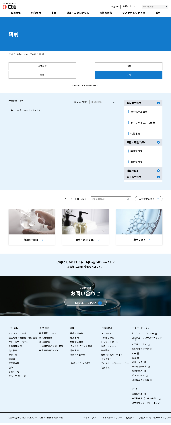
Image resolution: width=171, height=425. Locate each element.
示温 (143, 74)
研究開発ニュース (48, 335)
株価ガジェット (108, 348)
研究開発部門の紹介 (49, 352)
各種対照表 (137, 373)
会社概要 (13, 352)
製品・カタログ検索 (26, 54)
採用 (134, 390)
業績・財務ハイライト (112, 357)
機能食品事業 (76, 344)
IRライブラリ (107, 361)
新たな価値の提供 (140, 351)
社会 (134, 355)
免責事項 (105, 369)
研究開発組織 (45, 339)
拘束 (27, 74)
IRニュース (106, 335)
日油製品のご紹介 (140, 382)
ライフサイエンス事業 (81, 348)
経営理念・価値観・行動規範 (23, 339)
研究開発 (43, 330)
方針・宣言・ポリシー (19, 344)
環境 (134, 360)
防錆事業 (74, 352)
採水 (105, 74)
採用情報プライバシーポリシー (147, 405)
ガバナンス (137, 364)
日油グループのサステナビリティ (147, 341)
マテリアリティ (139, 346)
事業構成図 (14, 365)
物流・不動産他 (77, 357)
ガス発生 (27, 66)
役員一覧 (13, 357)
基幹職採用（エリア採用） (145, 400)
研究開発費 (44, 344)
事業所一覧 (14, 374)
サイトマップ (89, 419)
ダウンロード (138, 377)
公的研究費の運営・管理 (51, 348)
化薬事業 (74, 339)
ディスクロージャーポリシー (115, 365)
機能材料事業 (76, 335)
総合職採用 (137, 396)
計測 (105, 66)
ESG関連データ (139, 368)
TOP (11, 54)
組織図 (12, 361)
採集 (66, 74)
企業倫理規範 (15, 348)
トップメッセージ (17, 335)
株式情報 (105, 352)
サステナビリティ (140, 330)
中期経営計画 (107, 339)
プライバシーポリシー (111, 419)
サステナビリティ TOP (143, 335)
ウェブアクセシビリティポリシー (155, 419)
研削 (143, 66)
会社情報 (13, 330)
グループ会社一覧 (17, 378)
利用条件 (130, 419)
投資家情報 (106, 330)
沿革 (11, 369)
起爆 (66, 66)
